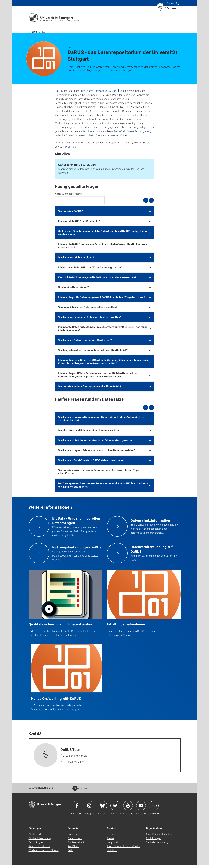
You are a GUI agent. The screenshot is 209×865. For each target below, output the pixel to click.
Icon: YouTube (128, 805)
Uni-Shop (112, 850)
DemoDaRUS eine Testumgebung (133, 131)
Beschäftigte (36, 842)
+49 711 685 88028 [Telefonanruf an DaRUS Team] (77, 756)
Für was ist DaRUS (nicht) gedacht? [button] (79, 221)
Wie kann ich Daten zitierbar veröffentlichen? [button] (85, 340)
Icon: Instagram (89, 805)
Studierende (35, 834)
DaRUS (59, 90)
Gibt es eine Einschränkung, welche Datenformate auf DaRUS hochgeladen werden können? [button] (102, 232)
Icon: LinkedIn (141, 805)
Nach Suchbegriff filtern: (68, 193)
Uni (166, 3)
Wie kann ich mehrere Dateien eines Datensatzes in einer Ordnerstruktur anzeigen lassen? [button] (101, 419)
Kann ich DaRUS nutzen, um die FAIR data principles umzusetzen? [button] (97, 277)
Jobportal (112, 842)
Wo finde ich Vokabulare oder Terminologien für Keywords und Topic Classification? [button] (99, 471)
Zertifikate (73, 846)
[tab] (104, 211)
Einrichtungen (153, 838)
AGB (70, 850)
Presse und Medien (39, 846)
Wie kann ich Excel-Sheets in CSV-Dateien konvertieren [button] (91, 460)
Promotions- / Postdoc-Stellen (123, 846)
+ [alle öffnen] (145, 200)
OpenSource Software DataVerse (98, 90)
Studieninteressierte (40, 838)
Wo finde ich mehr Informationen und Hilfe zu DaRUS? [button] (90, 386)
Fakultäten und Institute (159, 834)
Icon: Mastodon (115, 805)
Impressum (74, 834)
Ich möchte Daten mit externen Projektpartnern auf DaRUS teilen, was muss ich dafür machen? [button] (102, 328)
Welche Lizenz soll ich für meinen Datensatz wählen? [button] (90, 430)
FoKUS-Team (70, 146)
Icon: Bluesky (102, 805)
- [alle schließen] (151, 200)
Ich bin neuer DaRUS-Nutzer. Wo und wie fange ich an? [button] (90, 267)
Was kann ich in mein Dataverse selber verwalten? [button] (87, 307)
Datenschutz (75, 838)
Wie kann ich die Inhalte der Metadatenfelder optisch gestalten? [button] (96, 440)
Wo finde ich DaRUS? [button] (70, 211)
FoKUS (34, 32)
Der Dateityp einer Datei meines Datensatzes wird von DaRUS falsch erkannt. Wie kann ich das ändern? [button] (103, 485)
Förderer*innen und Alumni (44, 850)
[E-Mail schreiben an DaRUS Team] (72, 762)
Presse (110, 838)
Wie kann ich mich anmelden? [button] (76, 257)
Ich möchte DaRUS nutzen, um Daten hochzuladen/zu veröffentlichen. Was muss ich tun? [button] (102, 245)
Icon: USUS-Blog (154, 805)
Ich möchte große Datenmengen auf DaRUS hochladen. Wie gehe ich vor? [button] (101, 297)
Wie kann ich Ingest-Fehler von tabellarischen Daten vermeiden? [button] (96, 450)
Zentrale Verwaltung (157, 842)
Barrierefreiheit (76, 842)
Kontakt (79, 788)
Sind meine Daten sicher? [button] (73, 287)
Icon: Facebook (76, 805)
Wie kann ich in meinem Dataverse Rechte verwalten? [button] (89, 317)
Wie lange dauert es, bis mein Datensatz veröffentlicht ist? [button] (93, 350)
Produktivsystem (97, 131)
